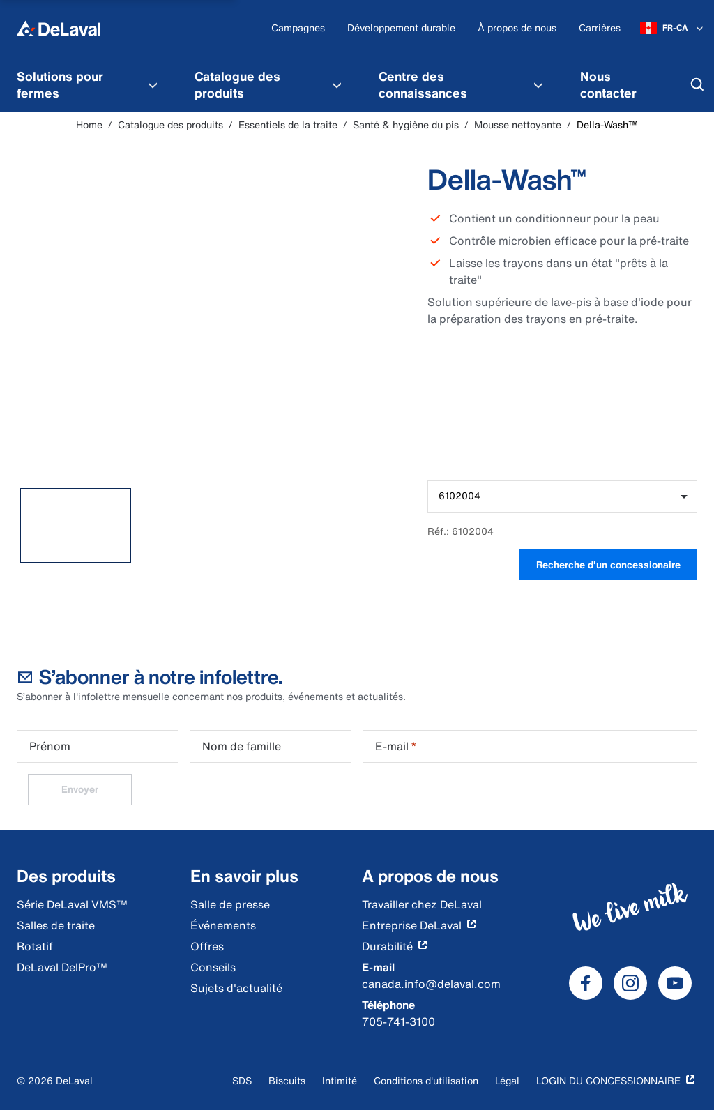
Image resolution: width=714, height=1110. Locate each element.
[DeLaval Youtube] (675, 983)
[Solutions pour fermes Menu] (153, 84)
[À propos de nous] (517, 28)
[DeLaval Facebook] (585, 983)
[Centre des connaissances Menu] (538, 84)
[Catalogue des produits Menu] (337, 84)
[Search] (697, 84)
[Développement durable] (401, 28)
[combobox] (562, 497)
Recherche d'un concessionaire (608, 564)
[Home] (58, 28)
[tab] (75, 525)
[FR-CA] (673, 28)
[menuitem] (89, 84)
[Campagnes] (298, 28)
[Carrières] (600, 28)
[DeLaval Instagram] (630, 983)
